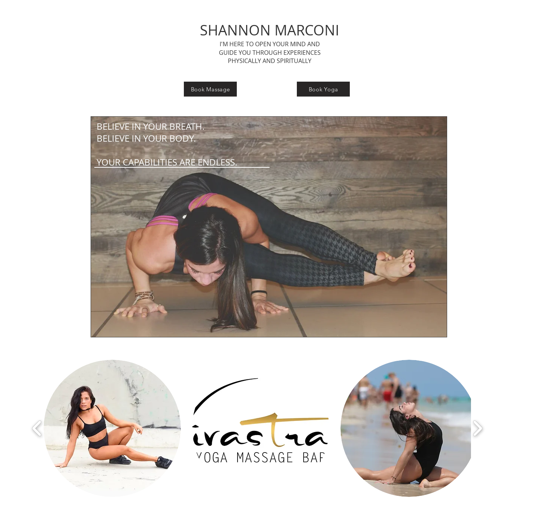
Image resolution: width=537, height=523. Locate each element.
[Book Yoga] (323, 89)
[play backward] (37, 428)
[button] (112, 428)
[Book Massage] (210, 89)
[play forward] (477, 428)
